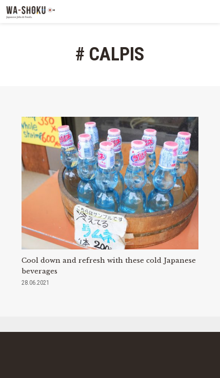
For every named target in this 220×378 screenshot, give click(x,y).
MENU (208, 11)
